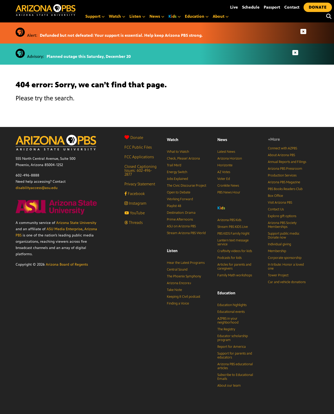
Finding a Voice (178, 303)
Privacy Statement (139, 183)
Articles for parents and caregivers (234, 267)
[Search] (327, 16)
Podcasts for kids (229, 258)
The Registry (226, 329)
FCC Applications (139, 156)
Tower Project (278, 275)
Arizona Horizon (229, 158)
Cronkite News (228, 186)
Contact (291, 7)
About (221, 16)
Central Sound (177, 269)
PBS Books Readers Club (285, 189)
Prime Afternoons (180, 219)
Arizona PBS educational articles (235, 366)
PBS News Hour (228, 192)
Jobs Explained (177, 179)
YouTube (134, 212)
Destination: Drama (181, 213)
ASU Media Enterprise (65, 229)
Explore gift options (282, 216)
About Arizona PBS (281, 155)
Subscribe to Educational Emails (235, 377)
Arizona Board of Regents (67, 264)
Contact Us (276, 209)
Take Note (174, 290)
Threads (133, 222)
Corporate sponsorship (284, 258)
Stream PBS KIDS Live (232, 227)
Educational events (231, 312)
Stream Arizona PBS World (186, 233)
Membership (277, 251)
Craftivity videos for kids (234, 251)
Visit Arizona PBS (280, 202)
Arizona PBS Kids (229, 220)
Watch (117, 16)
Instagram (135, 203)
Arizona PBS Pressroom (285, 169)
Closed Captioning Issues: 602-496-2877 (140, 170)
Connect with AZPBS (282, 148)
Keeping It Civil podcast (183, 297)
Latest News (226, 152)
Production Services (282, 175)
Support (95, 16)
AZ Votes (223, 172)
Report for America (231, 347)
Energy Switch (177, 172)
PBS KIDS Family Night (233, 234)
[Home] (68, 10)
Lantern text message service (233, 242)
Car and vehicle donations (287, 282)
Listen (137, 16)
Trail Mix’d (174, 165)
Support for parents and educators (234, 355)
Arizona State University (76, 223)
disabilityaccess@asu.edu (37, 188)
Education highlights (232, 305)
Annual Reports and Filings (287, 162)
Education (197, 16)
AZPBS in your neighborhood (227, 320)
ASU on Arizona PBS (181, 226)
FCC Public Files (138, 147)
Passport (272, 7)
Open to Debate (178, 192)
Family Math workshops (234, 275)
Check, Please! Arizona (183, 158)
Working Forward (180, 199)
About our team (229, 385)
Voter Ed (223, 179)
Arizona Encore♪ (179, 283)
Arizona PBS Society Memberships (282, 225)
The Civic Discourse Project (186, 186)
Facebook (134, 193)
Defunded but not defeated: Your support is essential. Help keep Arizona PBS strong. (121, 35)
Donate (133, 137)
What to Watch (178, 152)
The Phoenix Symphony (184, 276)
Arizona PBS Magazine (284, 182)
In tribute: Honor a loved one (286, 267)
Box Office (275, 196)
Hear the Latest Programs (186, 263)
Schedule (251, 7)
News (156, 16)
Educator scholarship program (232, 338)
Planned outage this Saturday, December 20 (89, 56)
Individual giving (279, 244)
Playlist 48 (174, 206)
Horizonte (224, 165)
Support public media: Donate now (284, 236)
